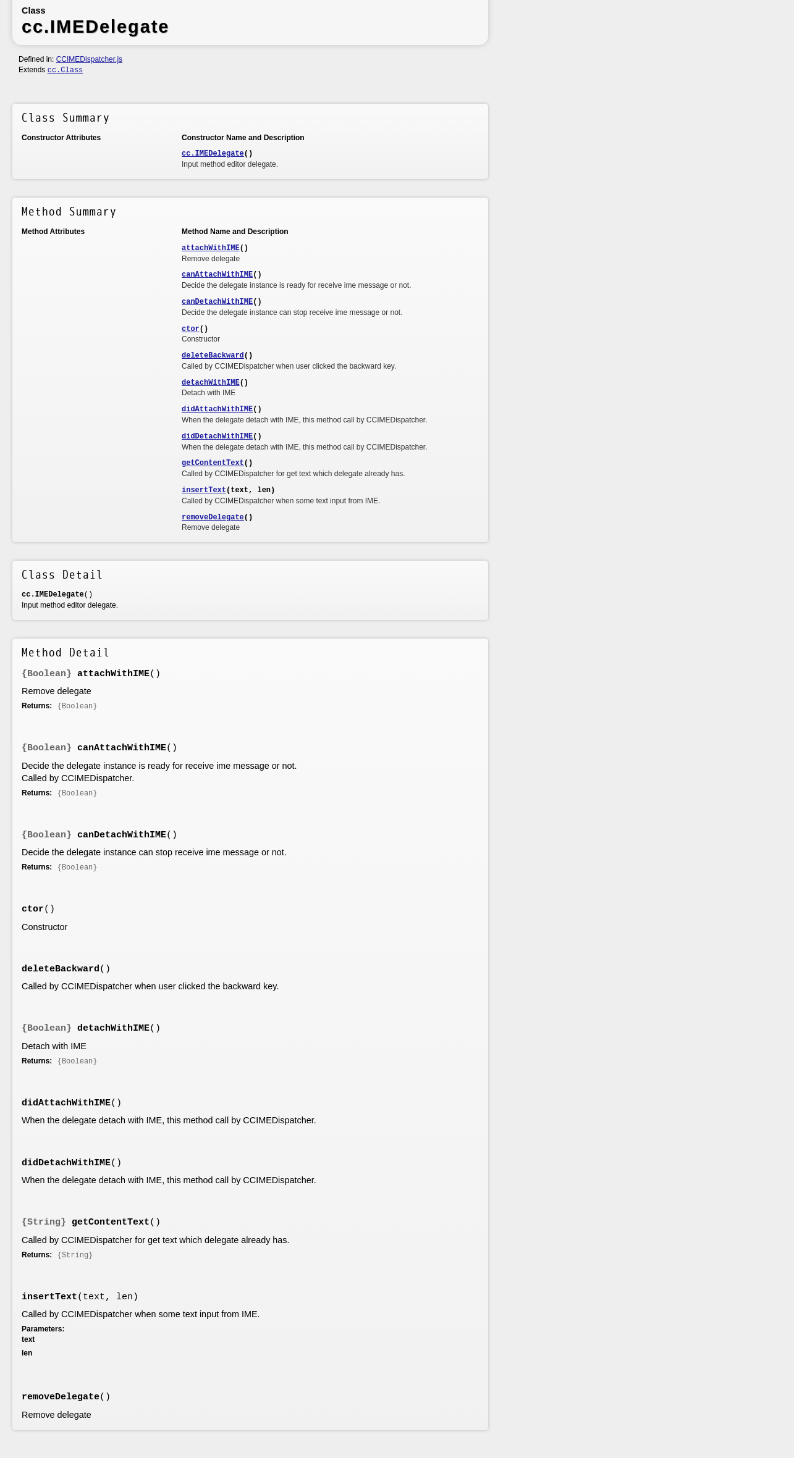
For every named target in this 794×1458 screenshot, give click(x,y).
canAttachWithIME (217, 274)
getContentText (213, 463)
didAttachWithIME (217, 409)
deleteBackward (213, 355)
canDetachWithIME (217, 302)
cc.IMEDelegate (213, 153)
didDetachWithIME (217, 436)
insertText (204, 490)
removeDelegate (213, 517)
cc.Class (65, 70)
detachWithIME (211, 383)
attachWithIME (211, 248)
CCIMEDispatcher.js (89, 59)
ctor (191, 329)
